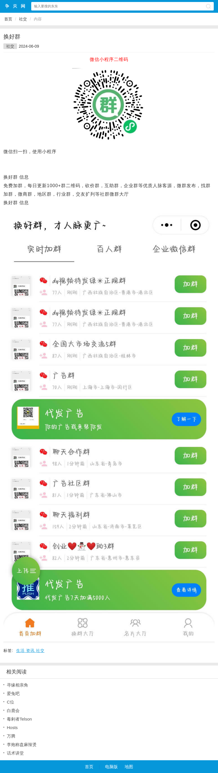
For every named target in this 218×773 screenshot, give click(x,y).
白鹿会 (13, 710)
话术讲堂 (15, 753)
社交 (23, 19)
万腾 (11, 736)
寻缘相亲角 (17, 685)
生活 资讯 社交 (30, 650)
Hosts (12, 727)
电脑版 (111, 766)
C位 (10, 702)
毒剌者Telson (19, 719)
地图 (129, 766)
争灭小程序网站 (15, 6)
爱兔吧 (13, 693)
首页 (8, 19)
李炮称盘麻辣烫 (22, 744)
